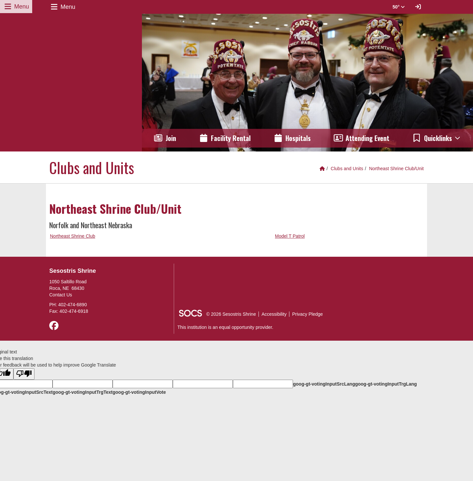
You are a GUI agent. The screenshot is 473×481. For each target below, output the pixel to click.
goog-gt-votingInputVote (139, 392)
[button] (436, 138)
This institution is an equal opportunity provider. (225, 327)
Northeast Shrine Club (72, 236)
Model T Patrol (290, 236)
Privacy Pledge (307, 314)
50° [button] (399, 7)
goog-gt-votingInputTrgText (82, 392)
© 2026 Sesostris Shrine (231, 314)
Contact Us (60, 294)
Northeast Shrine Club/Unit (396, 168)
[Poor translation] (23, 374)
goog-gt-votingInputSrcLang (324, 384)
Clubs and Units (347, 168)
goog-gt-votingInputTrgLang (386, 384)
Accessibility (273, 314)
